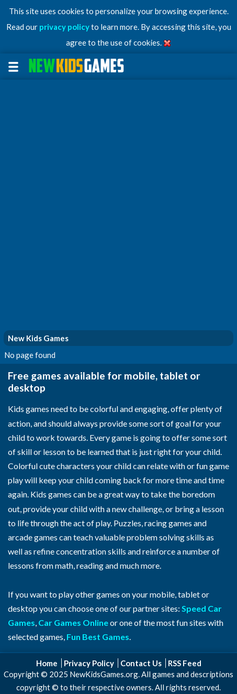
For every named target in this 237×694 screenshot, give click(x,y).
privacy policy (64, 26)
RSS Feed (184, 663)
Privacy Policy (89, 663)
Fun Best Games (97, 637)
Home (47, 663)
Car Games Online (73, 622)
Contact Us (141, 663)
